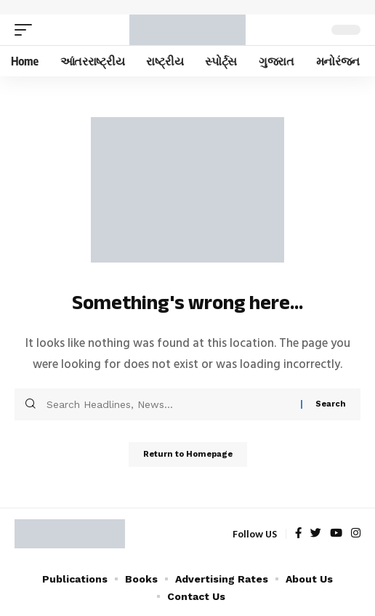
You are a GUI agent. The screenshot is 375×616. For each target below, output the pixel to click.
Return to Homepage (188, 454)
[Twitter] (315, 534)
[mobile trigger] (27, 30)
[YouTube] (336, 534)
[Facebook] (298, 534)
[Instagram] (355, 534)
